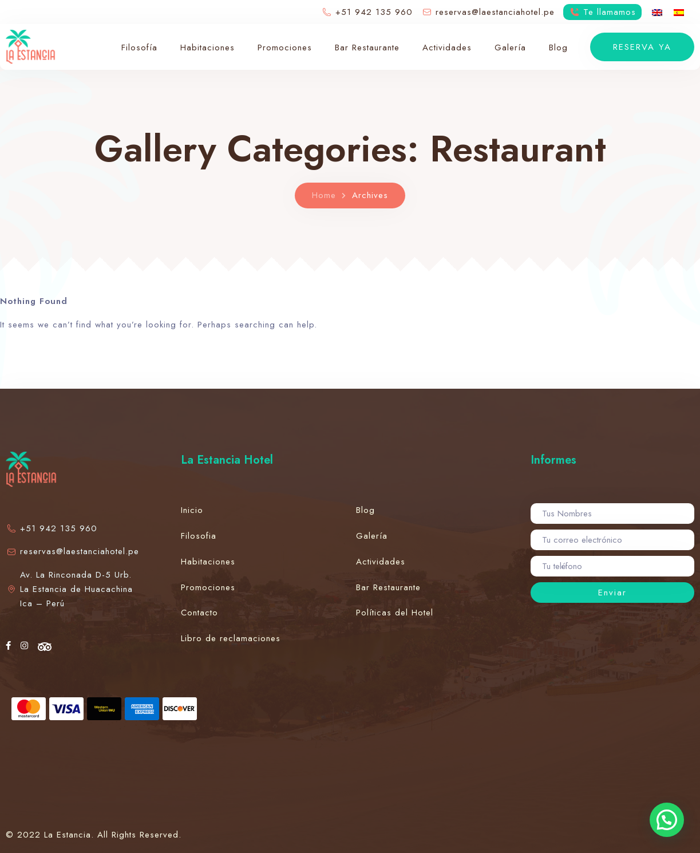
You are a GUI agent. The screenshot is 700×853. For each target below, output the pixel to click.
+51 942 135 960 (51, 528)
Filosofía (139, 47)
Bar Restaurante (367, 47)
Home (324, 195)
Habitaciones (207, 47)
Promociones (285, 47)
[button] (667, 820)
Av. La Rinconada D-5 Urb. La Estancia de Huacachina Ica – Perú (69, 589)
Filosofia (198, 536)
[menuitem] (657, 12)
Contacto (199, 612)
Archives (370, 195)
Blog (558, 47)
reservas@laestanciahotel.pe (71, 551)
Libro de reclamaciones (230, 638)
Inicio (192, 510)
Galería (510, 47)
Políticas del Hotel (394, 612)
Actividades (447, 47)
